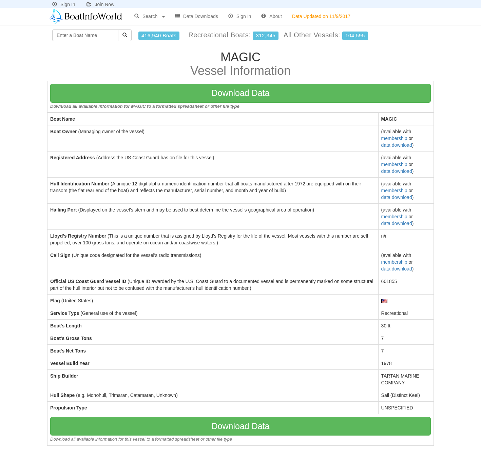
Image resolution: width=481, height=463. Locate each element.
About (271, 16)
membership (394, 138)
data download (396, 145)
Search (149, 16)
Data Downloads (196, 16)
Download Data (241, 93)
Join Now (100, 4)
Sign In (63, 4)
